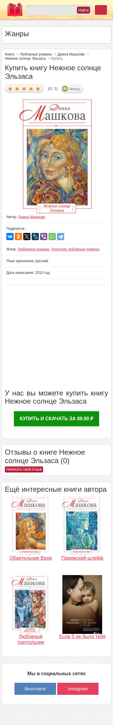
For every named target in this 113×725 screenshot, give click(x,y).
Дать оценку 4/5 (31, 88)
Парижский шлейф (82, 558)
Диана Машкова (71, 54)
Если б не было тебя (82, 636)
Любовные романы (36, 54)
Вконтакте (35, 688)
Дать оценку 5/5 (38, 88)
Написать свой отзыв (24, 469)
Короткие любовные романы (75, 249)
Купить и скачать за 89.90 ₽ (56, 418)
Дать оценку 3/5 (24, 88)
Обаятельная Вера (31, 558)
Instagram (78, 688)
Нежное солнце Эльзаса (25, 58)
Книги (9, 54)
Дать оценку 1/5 (10, 88)
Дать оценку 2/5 (17, 88)
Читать (74, 89)
